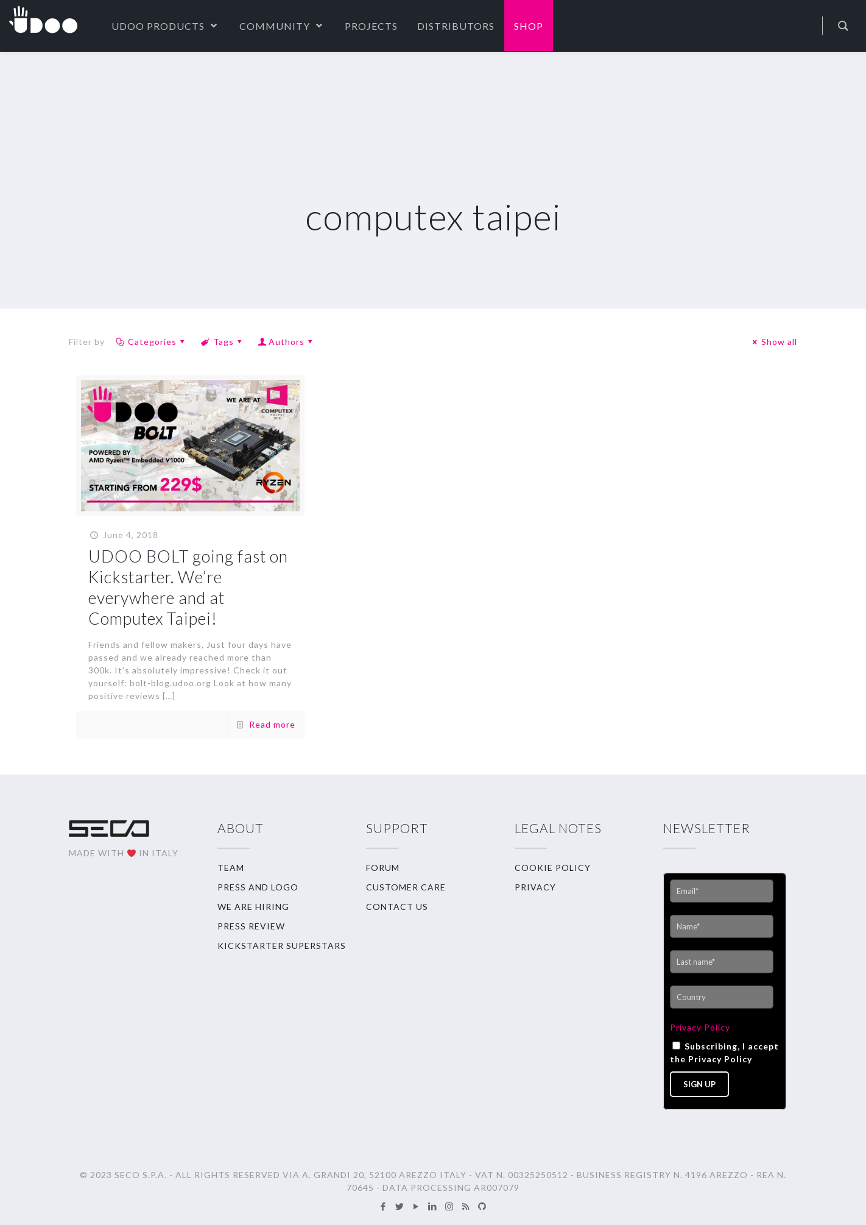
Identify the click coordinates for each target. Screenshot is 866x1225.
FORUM (383, 867)
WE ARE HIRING (253, 906)
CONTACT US (397, 906)
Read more (272, 724)
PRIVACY (535, 887)
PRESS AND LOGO (257, 887)
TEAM (230, 867)
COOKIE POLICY (553, 867)
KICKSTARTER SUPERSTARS (281, 945)
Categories (151, 341)
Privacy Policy (700, 1027)
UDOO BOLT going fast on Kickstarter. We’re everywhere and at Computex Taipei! (188, 587)
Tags (222, 341)
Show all (773, 341)
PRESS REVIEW (251, 926)
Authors (287, 341)
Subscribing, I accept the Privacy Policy (724, 1052)
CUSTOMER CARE (406, 887)
